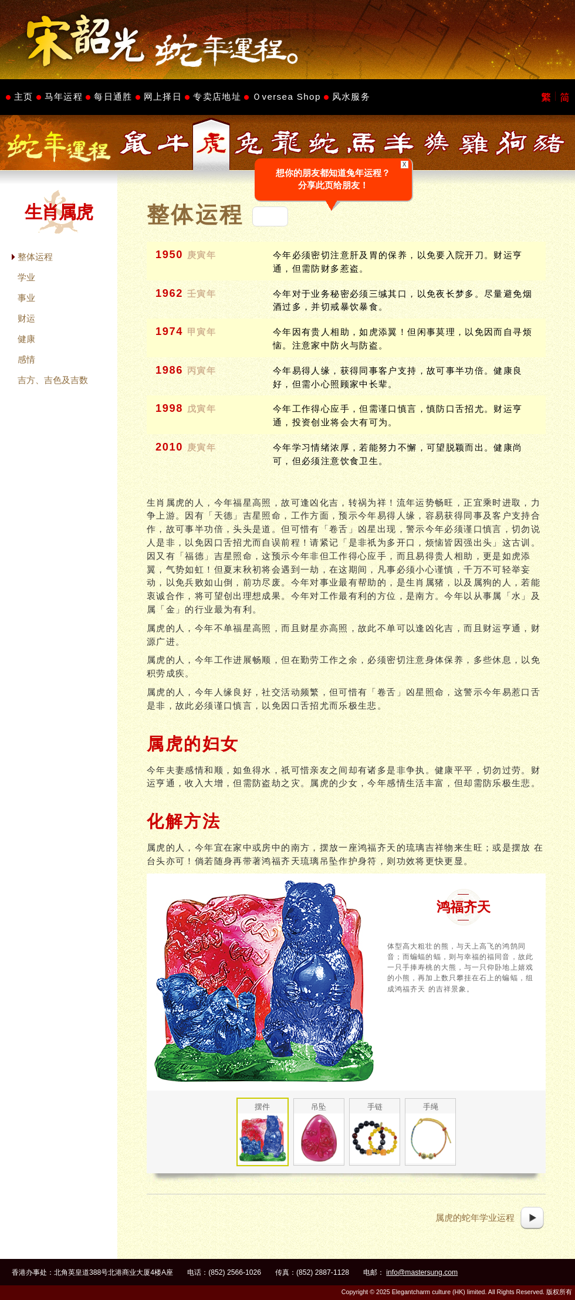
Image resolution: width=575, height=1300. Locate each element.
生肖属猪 (549, 143)
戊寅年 (202, 409)
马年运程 (64, 96)
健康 (26, 339)
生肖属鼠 (136, 143)
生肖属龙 (286, 143)
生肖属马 (361, 143)
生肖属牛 (173, 143)
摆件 (262, 1106)
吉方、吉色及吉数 (53, 380)
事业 (26, 298)
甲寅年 (202, 332)
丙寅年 (202, 370)
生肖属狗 (511, 143)
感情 (26, 359)
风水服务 (351, 96)
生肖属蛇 (324, 143)
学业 (26, 277)
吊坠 (318, 1106)
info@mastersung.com (422, 1272)
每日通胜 (113, 96)
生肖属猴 (436, 143)
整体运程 (35, 257)
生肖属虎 (211, 143)
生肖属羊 (399, 143)
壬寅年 (202, 294)
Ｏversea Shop (286, 96)
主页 (23, 96)
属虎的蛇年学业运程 (475, 1218)
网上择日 (163, 96)
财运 (26, 318)
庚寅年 (202, 255)
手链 (375, 1106)
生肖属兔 (249, 143)
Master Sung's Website (287, 39)
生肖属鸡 (474, 143)
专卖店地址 (217, 96)
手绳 (430, 1106)
